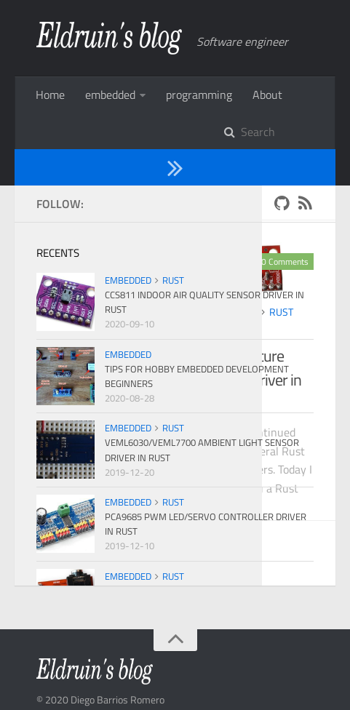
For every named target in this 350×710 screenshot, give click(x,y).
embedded (99, 275)
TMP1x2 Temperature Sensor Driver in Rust (252, 331)
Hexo (99, 679)
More (98, 94)
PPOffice (177, 679)
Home (50, 94)
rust (150, 275)
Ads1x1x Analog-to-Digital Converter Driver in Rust (125, 331)
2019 (94, 166)
